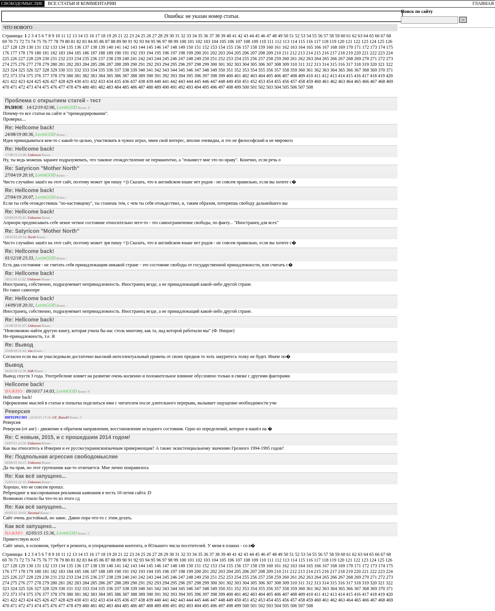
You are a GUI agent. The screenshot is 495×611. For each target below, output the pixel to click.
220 (358, 53)
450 (238, 81)
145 (150, 47)
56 (321, 35)
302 (230, 64)
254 (238, 58)
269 (358, 58)
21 (121, 35)
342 (158, 70)
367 (358, 70)
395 (190, 75)
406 (278, 75)
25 (144, 35)
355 (262, 70)
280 (54, 64)
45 (258, 35)
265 (326, 58)
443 (182, 81)
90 (125, 41)
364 (334, 70)
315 (334, 64)
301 (222, 64)
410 (310, 75)
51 (292, 35)
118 (326, 41)
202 (214, 53)
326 (30, 70)
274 (6, 64)
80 (68, 41)
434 (110, 81)
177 (14, 53)
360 (302, 70)
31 (178, 35)
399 (222, 75)
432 (94, 81)
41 (235, 35)
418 (374, 75)
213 (302, 53)
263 (310, 58)
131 (38, 47)
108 (247, 41)
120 (341, 41)
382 (86, 75)
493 (190, 87)
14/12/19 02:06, (31, 107)
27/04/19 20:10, (20, 175)
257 (262, 58)
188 (102, 53)
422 (14, 81)
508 (309, 87)
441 (166, 81)
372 (6, 75)
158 (254, 47)
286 (102, 64)
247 (182, 58)
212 (294, 53)
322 (389, 64)
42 (241, 35)
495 (206, 87)
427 (54, 81)
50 (286, 35)
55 (315, 35)
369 (374, 70)
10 (58, 35)
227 (22, 58)
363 (326, 70)
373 (14, 75)
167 (326, 47)
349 (214, 70)
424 (30, 81)
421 (6, 81)
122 (357, 41)
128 (14, 47)
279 (46, 64)
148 (174, 47)
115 (302, 41)
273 (389, 58)
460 (318, 81)
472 (22, 87)
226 (14, 58)
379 (62, 75)
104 (215, 41)
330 (62, 70)
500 (246, 87)
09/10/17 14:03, (30, 391)
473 (30, 87)
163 (294, 47)
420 (389, 75)
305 (254, 64)
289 (126, 64)
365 (342, 70)
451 (246, 81)
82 (79, 41)
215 (318, 53)
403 (254, 75)
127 (6, 47)
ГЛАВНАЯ (483, 3)
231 (54, 58)
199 (190, 53)
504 (278, 87)
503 (270, 87)
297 (190, 64)
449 (230, 81)
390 (150, 75)
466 (366, 81)
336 (110, 70)
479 (78, 87)
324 (14, 70)
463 (342, 81)
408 (294, 75)
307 (270, 64)
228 (30, 58)
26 (149, 35)
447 (214, 81)
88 (114, 41)
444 (190, 81)
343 (166, 70)
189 (110, 53)
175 (389, 47)
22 (126, 35)
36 (206, 35)
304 (246, 64)
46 (264, 35)
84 (91, 41)
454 (270, 81)
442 (174, 81)
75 (39, 41)
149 (182, 47)
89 (119, 41)
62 (355, 35)
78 (56, 41)
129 (22, 47)
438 (142, 81)
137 (86, 47)
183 (62, 53)
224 (389, 53)
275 (14, 64)
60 (343, 35)
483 (110, 87)
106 (231, 41)
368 (366, 70)
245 (166, 58)
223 (382, 53)
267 (342, 58)
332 (78, 70)
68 (388, 35)
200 (198, 53)
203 (222, 53)
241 (134, 58)
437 (134, 81)
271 (374, 58)
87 (108, 41)
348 (206, 70)
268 (350, 58)
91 (131, 41)
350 (222, 70)
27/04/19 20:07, (20, 197)
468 (382, 81)
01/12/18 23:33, (20, 258)
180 (38, 53)
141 (118, 47)
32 (184, 35)
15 (86, 35)
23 (132, 35)
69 (5, 41)
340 (142, 70)
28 (161, 35)
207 (254, 53)
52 (298, 35)
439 (150, 81)
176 (6, 53)
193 (142, 53)
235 (86, 58)
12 (69, 35)
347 (198, 70)
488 (150, 87)
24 (138, 35)
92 (136, 41)
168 (334, 47)
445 (198, 81)
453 (262, 81)
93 (142, 41)
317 (350, 64)
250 (206, 58)
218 (342, 53)
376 (38, 75)
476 (54, 87)
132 (46, 47)
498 (230, 87)
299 (206, 64)
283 (78, 64)
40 (229, 35)
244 (158, 58)
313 (318, 64)
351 (230, 70)
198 (182, 53)
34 (195, 35)
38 (218, 35)
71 (16, 41)
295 (174, 64)
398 (214, 75)
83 (85, 41)
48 (275, 35)
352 (238, 70)
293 (158, 64)
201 (206, 53)
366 (350, 70)
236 (94, 58)
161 (278, 47)
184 (70, 53)
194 (150, 53)
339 (134, 70)
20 (115, 35)
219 (350, 53)
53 (304, 35)
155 (230, 47)
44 (252, 35)
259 (278, 58)
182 (54, 53)
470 (6, 87)
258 (270, 58)
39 (224, 35)
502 (262, 87)
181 (46, 53)
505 (286, 87)
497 (222, 87)
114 (295, 41)
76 (45, 41)
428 (62, 81)
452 (254, 81)
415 (350, 75)
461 (326, 81)
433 (102, 81)
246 (174, 58)
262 (302, 58)
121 (349, 41)
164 (302, 47)
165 (310, 47)
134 (62, 47)
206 (246, 53)
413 (334, 75)
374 (22, 75)
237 (102, 58)
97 (165, 41)
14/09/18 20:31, (20, 305)
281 (62, 64)
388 (134, 75)
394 (182, 75)
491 (174, 87)
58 (332, 35)
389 (142, 75)
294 (166, 64)
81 (74, 41)
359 (294, 70)
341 (150, 70)
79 (62, 41)
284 (86, 64)
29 (166, 35)
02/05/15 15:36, (30, 533)
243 (150, 58)
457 (294, 81)
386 (118, 75)
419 (382, 75)
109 (255, 41)
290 (134, 64)
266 (334, 58)
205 (238, 53)
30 (172, 35)
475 (46, 87)
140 (110, 47)
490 (166, 87)
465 (358, 81)
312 (310, 64)
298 (198, 64)
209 (270, 53)
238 (110, 58)
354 (254, 70)
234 (78, 58)
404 (262, 75)
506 (294, 87)
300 (214, 64)
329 (54, 70)
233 (70, 58)
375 (30, 75)
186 (86, 53)
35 (201, 35)
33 (189, 35)
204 (230, 53)
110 (263, 41)
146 (158, 47)
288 (118, 64)
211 (286, 53)
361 (310, 70)
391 (158, 75)
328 (46, 70)
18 (104, 35)
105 (223, 41)
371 (389, 70)
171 (358, 47)
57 (326, 35)
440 (158, 81)
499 (238, 87)
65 (372, 35)
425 (38, 81)
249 (198, 58)
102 (199, 41)
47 (269, 35)
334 (94, 70)
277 (30, 64)
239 (118, 58)
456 (286, 81)
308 (278, 64)
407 (286, 75)
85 (96, 41)
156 (238, 47)
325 (22, 70)
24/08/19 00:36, (20, 134)
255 (246, 58)
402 (246, 75)
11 (64, 35)
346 (190, 70)
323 (6, 70)
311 (302, 64)
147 (166, 47)
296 (182, 64)
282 (70, 64)
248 (190, 58)
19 (109, 35)
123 (365, 41)
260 (286, 58)
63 (361, 35)
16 (92, 35)
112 (279, 41)
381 (78, 75)
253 (230, 58)
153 (214, 47)
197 (174, 53)
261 (294, 58)
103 (207, 41)
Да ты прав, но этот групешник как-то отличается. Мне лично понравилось (76, 467)
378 (54, 75)
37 (212, 35)
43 (246, 35)
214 (310, 53)
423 (22, 81)
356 (270, 70)
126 (388, 41)
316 (342, 64)
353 (246, 70)
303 (238, 64)
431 (86, 81)
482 (102, 87)
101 (191, 41)
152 (206, 47)
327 (38, 70)
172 (366, 47)
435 (118, 81)
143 (134, 47)
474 (38, 87)
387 (126, 75)
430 (78, 81)
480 (86, 87)
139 (102, 47)
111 (271, 41)
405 (270, 75)
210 (278, 53)
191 (126, 53)
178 (22, 53)
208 (262, 53)
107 (239, 41)
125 (381, 41)
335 (102, 70)
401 (238, 75)
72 (22, 41)
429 (70, 81)
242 (142, 58)
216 (326, 53)
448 (222, 81)
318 (358, 64)
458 (302, 81)
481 (94, 87)
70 (11, 41)
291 (142, 64)
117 (318, 41)
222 (374, 53)
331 (70, 70)
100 (183, 41)
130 (30, 47)
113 (287, 41)
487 (142, 87)
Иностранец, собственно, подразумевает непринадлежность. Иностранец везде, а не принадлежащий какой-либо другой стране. (127, 311)
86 (102, 41)
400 (230, 75)
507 (302, 87)
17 (98, 35)
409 (302, 75)
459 (310, 81)
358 (286, 70)
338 (126, 70)
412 (326, 75)
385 (110, 75)
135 (70, 47)
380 (70, 75)
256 (254, 58)
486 (134, 87)
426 (46, 81)
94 (148, 41)
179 (30, 53)
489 (158, 87)
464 (350, 81)
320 (374, 64)
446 (206, 81)
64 (366, 35)
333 (86, 70)
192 (134, 53)
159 (262, 47)
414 (342, 75)
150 (190, 47)
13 (75, 35)
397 (206, 75)
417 (366, 75)
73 (28, 41)
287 (110, 64)
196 (166, 53)
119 (334, 41)
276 (22, 64)
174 (382, 47)
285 (94, 64)
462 (334, 81)
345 (182, 70)
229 (38, 58)
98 (171, 41)
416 (358, 75)
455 (278, 81)
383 (94, 75)
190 (118, 53)
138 (94, 47)
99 (176, 41)
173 (374, 47)
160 (270, 47)
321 (382, 64)
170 (350, 47)
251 (214, 58)
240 (126, 58)
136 (78, 47)
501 (254, 87)
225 (6, 58)
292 (150, 64)
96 (159, 41)
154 (222, 47)
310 (294, 64)
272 (382, 58)
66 (378, 35)
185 (78, 53)
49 (281, 35)
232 (62, 58)
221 (366, 53)
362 (318, 70)
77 (51, 41)
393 (174, 75)
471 (14, 87)
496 (214, 87)
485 (126, 87)
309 (286, 64)
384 (102, 75)
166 (318, 47)
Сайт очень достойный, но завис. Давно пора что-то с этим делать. (67, 517)
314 (326, 64)
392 (166, 75)
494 (198, 87)
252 (222, 58)
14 (81, 35)
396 (198, 75)
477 (62, 87)
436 (126, 81)
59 (338, 35)
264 (318, 58)
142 (126, 47)
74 (34, 41)
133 (54, 47)
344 (174, 70)
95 (153, 41)
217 (334, 53)
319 (366, 64)
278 (38, 64)
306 (262, 64)
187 (94, 53)
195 (158, 53)
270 (366, 58)
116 (310, 41)
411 (318, 75)
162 (286, 47)
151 (198, 47)
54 (309, 35)
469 (389, 81)
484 (118, 87)
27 (155, 35)
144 (142, 47)
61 (349, 35)
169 (342, 47)
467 (374, 81)
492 (182, 87)
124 (373, 41)
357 (278, 70)
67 (383, 35)
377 (46, 75)
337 (118, 70)
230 (46, 58)
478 (70, 87)
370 (382, 70)
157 (246, 47)
